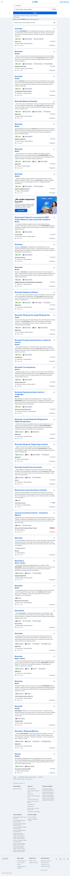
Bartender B (19, 611)
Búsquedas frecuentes (19, 783)
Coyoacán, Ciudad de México (34, 811)
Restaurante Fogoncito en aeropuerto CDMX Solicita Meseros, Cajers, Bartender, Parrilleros (32, 218)
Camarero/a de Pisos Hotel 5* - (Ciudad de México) (31, 514)
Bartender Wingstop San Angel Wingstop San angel (32, 316)
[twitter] (64, 859)
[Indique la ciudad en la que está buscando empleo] (35, 9)
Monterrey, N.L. (31, 806)
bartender (18, 29)
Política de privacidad (45, 866)
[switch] (55, 22)
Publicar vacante (32, 860)
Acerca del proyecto (21, 860)
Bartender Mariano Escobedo (26, 101)
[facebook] (56, 859)
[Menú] (2, 2)
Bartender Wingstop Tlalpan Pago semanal (31, 444)
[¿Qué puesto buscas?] (35, 5)
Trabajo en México (45, 862)
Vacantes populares (32, 817)
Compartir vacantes (33, 862)
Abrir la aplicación (64, 2)
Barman (18, 754)
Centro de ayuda (20, 862)
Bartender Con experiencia (25, 367)
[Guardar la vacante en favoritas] (54, 28)
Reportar (52, 45)
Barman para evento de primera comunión (31, 490)
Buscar (35, 13)
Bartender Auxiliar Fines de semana (28, 467)
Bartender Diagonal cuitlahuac (26, 292)
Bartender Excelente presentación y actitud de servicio (33, 341)
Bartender (19, 51)
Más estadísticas (35, 19)
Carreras (19, 864)
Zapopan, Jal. (30, 794)
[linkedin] (68, 859)
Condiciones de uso (45, 864)
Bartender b (19, 561)
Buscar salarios (44, 870)
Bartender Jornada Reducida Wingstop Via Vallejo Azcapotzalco (31, 420)
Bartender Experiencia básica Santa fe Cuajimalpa (29, 393)
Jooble (10, 873)
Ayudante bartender (17, 788)
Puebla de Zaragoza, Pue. (33, 799)
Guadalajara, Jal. (31, 804)
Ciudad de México (32, 788)
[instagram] (60, 859)
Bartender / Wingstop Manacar (27, 731)
